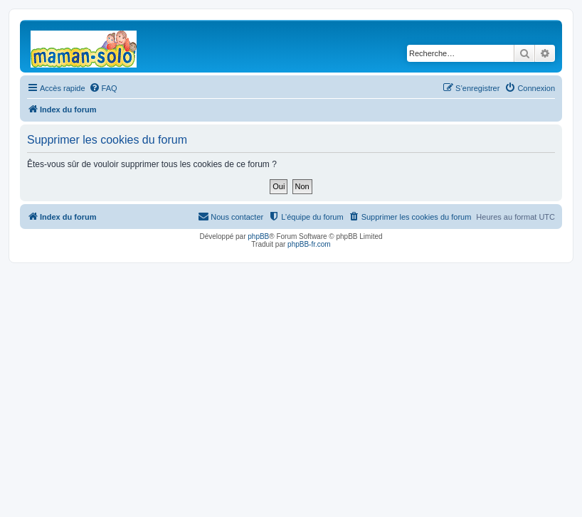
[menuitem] (103, 88)
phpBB (258, 236)
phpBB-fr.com (309, 244)
